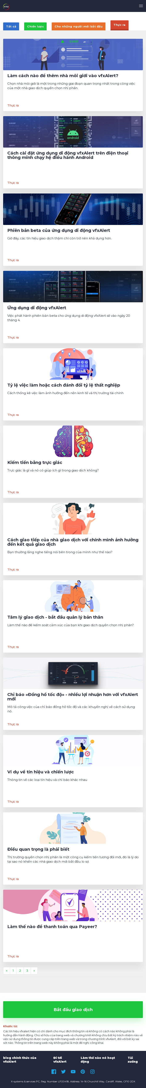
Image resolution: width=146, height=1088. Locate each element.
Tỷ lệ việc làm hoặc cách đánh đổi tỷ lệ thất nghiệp (63, 385)
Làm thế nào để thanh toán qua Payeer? (52, 926)
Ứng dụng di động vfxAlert (36, 308)
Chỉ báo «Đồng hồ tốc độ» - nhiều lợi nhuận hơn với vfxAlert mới (72, 696)
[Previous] (6, 971)
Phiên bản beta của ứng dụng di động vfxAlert (58, 230)
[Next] (34, 971)
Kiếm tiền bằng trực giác (34, 462)
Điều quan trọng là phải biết (38, 849)
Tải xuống (133, 1059)
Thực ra (119, 24)
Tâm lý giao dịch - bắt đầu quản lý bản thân (55, 617)
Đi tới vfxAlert (59, 1059)
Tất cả (11, 26)
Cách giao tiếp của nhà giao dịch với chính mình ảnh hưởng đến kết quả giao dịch (72, 542)
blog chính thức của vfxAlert (19, 1059)
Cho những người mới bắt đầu (79, 26)
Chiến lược (35, 26)
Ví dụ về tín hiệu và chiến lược (40, 772)
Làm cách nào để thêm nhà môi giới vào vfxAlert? (62, 76)
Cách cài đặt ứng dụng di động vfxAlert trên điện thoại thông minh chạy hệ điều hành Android (67, 155)
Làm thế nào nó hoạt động (98, 1059)
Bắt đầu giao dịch (73, 1009)
